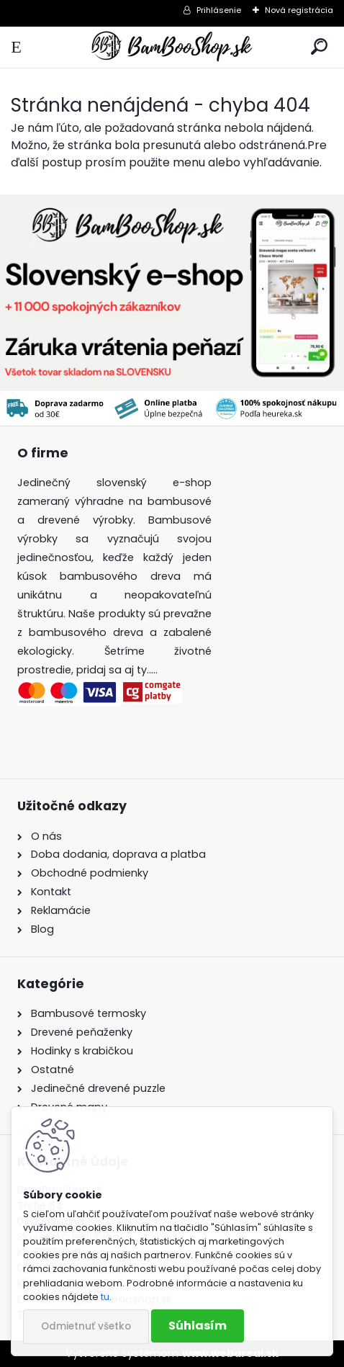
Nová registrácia (299, 10)
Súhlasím (197, 1325)
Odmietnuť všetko (86, 1326)
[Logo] (172, 47)
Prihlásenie (218, 10)
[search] (319, 47)
